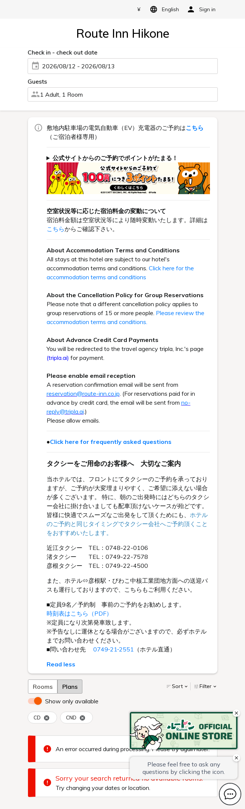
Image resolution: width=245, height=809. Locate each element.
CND (75, 718)
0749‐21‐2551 (113, 649)
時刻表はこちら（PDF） (79, 613)
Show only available (71, 701)
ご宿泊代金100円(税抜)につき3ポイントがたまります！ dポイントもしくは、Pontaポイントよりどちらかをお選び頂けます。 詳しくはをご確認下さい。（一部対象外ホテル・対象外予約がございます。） (128, 173)
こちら (56, 229)
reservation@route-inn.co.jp (83, 393)
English (163, 9)
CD (42, 718)
